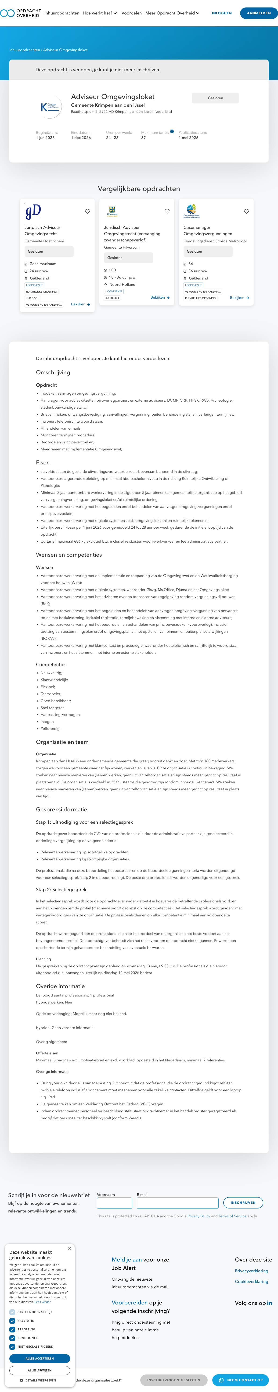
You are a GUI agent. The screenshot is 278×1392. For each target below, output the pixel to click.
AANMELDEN (259, 13)
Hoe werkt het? (100, 13)
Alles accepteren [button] (40, 1358)
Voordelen (132, 13)
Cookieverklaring (251, 1282)
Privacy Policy (199, 1216)
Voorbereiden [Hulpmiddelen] (130, 1303)
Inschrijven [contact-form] (243, 1203)
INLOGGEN (222, 13)
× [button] (69, 1249)
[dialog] (40, 1315)
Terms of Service (232, 1216)
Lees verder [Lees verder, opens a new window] (43, 1302)
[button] (39, 1380)
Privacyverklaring (251, 1271)
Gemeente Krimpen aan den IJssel (108, 105)
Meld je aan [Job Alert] (127, 1260)
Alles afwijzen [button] (40, 1370)
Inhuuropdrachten (61, 13)
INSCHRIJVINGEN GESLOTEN (174, 1380)
